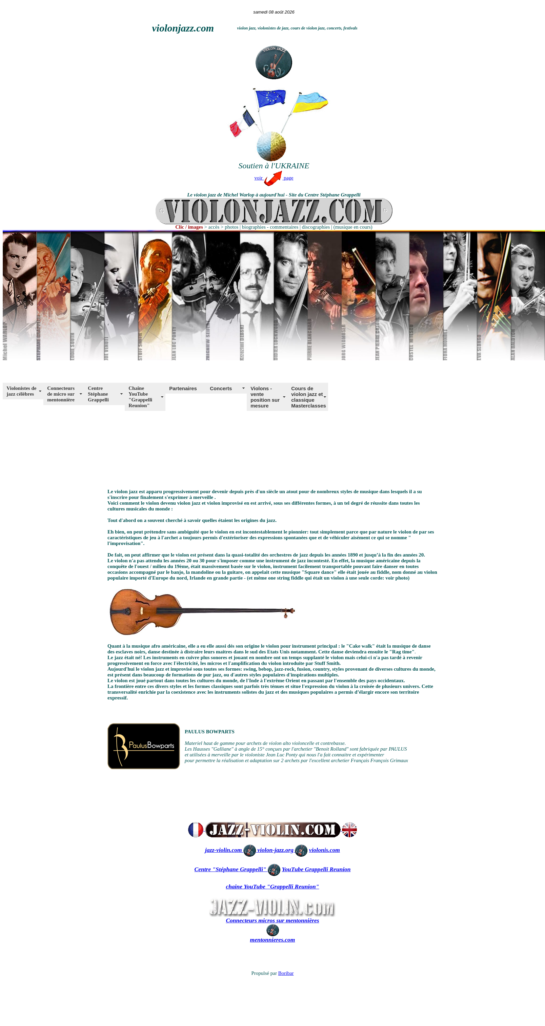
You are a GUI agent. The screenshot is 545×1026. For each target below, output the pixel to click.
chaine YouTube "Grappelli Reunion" (272, 886)
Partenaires (183, 388)
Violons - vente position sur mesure (265, 397)
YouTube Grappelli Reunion (316, 869)
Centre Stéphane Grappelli (98, 393)
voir (269, 178)
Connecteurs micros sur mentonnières (272, 920)
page (287, 178)
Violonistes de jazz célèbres (21, 391)
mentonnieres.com (272, 939)
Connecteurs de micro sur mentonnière (61, 393)
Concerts (221, 388)
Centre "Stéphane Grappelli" (231, 869)
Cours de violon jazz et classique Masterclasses (308, 397)
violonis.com (324, 849)
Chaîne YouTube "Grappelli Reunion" (140, 396)
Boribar (286, 973)
